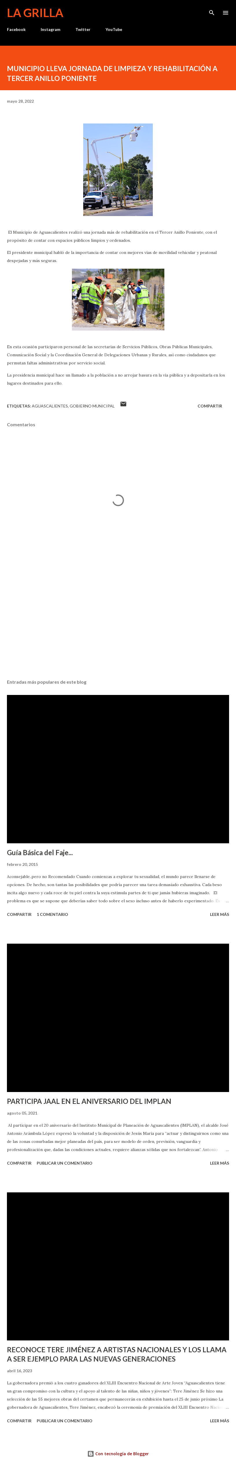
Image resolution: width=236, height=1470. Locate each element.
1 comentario (52, 914)
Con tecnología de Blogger (118, 1453)
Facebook (16, 29)
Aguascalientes (50, 405)
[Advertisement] (118, 620)
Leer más (219, 914)
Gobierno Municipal (92, 405)
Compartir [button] (210, 405)
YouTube (113, 29)
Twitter (82, 29)
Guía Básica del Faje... (40, 852)
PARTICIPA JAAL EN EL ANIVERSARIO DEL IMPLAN (89, 1101)
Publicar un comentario (64, 1163)
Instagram (50, 29)
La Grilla (35, 13)
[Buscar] (211, 10)
